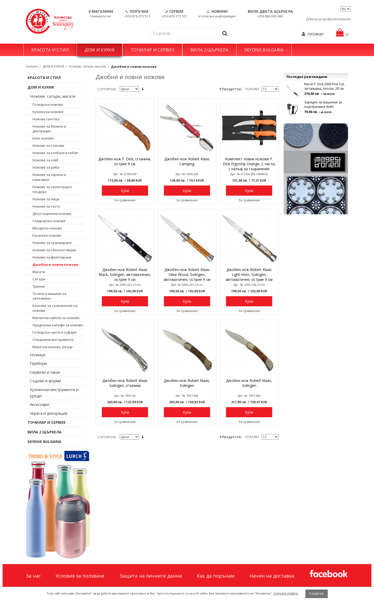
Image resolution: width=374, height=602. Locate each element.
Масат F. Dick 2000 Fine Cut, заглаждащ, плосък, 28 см (324, 86)
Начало (32, 66)
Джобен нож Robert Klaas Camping (187, 161)
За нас (33, 576)
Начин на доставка (272, 576)
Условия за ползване (80, 576)
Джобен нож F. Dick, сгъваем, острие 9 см (124, 161)
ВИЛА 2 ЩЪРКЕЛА (209, 50)
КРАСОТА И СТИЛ (50, 50)
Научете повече (285, 593)
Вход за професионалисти (328, 19)
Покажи (252, 89)
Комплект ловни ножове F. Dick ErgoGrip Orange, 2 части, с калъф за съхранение (249, 163)
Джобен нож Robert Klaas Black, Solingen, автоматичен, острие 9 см (125, 274)
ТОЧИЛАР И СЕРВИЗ (152, 50)
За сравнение (125, 200)
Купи (125, 190)
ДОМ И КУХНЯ (100, 50)
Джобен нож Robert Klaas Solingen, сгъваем (125, 383)
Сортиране (106, 89)
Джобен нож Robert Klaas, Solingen (187, 383)
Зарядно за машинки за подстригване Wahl (323, 104)
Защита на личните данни (150, 576)
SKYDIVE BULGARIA (264, 50)
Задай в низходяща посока (144, 89)
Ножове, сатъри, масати (87, 66)
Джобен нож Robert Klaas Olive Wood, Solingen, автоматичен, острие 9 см (187, 274)
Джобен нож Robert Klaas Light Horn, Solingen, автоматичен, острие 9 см (249, 274)
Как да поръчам (216, 576)
